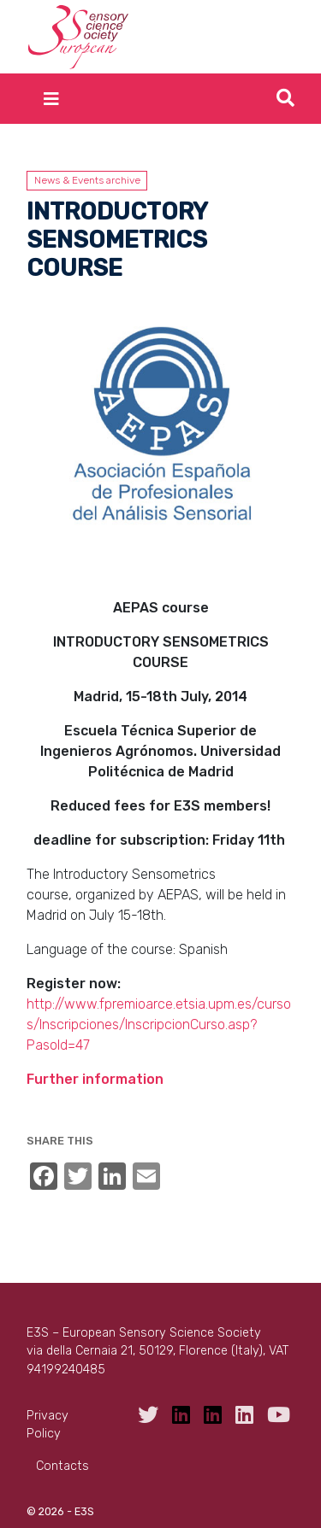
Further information (95, 1079)
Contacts (62, 1466)
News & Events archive (87, 180)
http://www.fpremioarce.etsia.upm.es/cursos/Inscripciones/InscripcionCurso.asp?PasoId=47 (159, 1024)
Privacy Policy (47, 1425)
